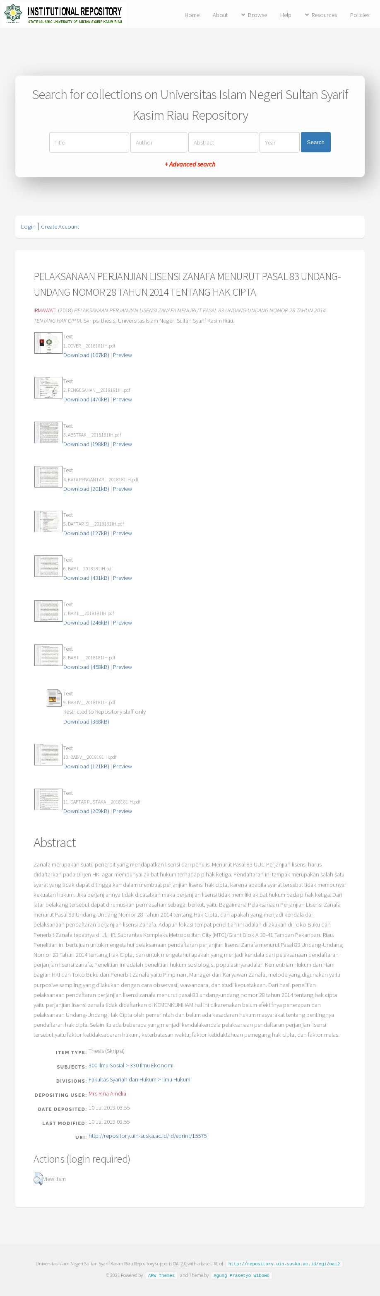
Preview (122, 355)
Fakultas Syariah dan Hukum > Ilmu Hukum (139, 1079)
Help (285, 15)
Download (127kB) (86, 533)
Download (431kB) (86, 578)
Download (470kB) (86, 399)
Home (192, 15)
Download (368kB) (86, 721)
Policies (359, 15)
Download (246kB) (86, 622)
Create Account (60, 226)
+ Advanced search (190, 163)
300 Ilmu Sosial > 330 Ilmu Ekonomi (131, 1065)
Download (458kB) (86, 667)
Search (316, 142)
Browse (257, 15)
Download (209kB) (86, 811)
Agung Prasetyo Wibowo (241, 1275)
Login (28, 226)
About (220, 15)
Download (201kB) (86, 488)
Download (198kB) (86, 444)
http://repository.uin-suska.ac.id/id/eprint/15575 (148, 1135)
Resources (324, 15)
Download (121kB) (86, 766)
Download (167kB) (86, 355)
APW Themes (161, 1275)
